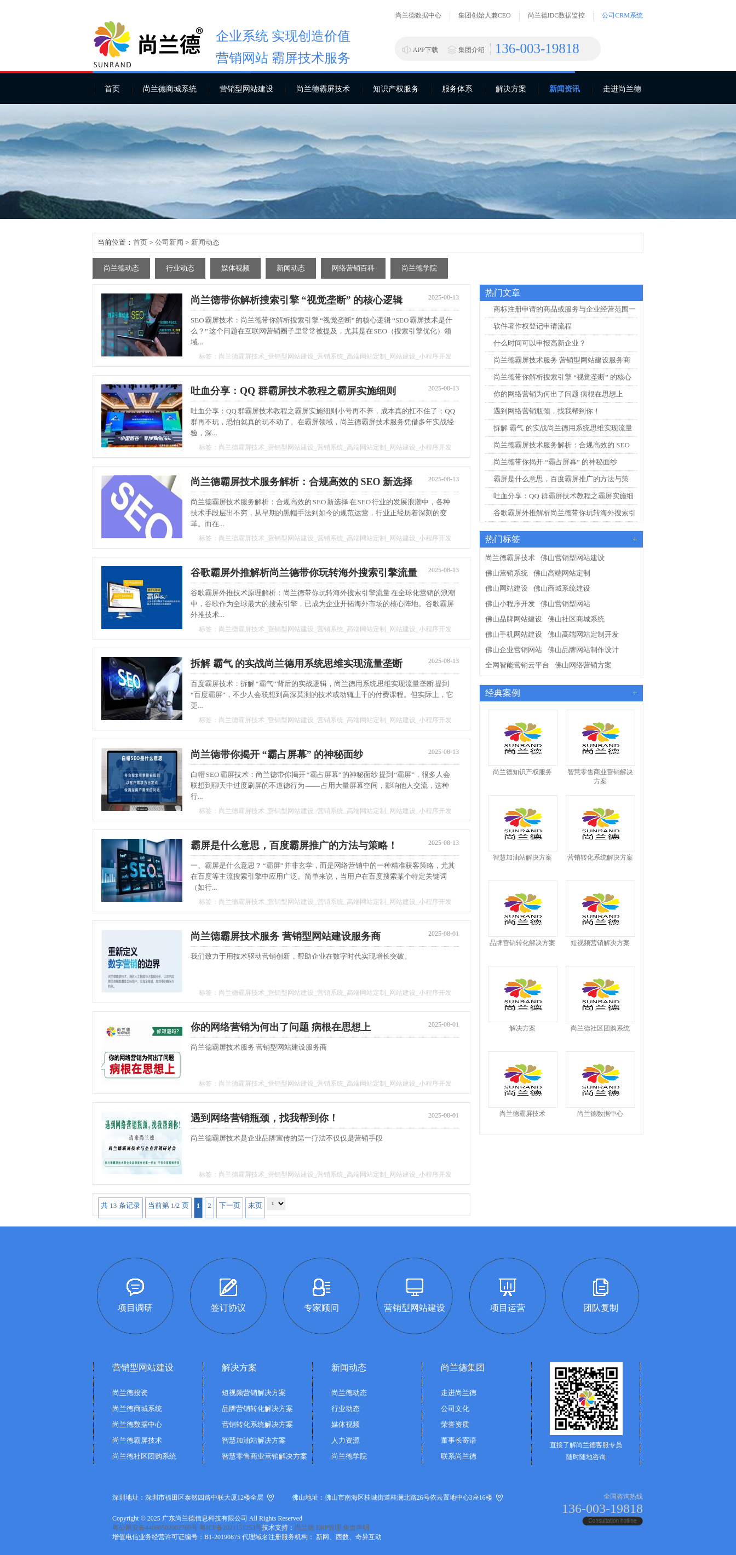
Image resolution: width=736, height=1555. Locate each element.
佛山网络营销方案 (583, 665)
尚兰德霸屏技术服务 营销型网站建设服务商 (286, 936)
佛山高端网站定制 (561, 573)
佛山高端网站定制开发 (583, 634)
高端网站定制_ (368, 356)
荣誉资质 (455, 1424)
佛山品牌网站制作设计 (583, 650)
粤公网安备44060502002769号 (155, 1527)
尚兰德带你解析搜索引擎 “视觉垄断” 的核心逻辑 (297, 300)
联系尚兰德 (458, 1456)
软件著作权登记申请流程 (532, 326)
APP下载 (425, 50)
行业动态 (180, 268)
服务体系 (457, 89)
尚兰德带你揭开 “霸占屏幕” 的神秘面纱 (277, 754)
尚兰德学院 (419, 268)
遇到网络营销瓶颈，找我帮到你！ (264, 1118)
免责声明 (356, 1527)
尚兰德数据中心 (418, 15)
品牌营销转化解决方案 (257, 1408)
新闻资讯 (564, 89)
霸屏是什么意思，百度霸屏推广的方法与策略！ (294, 845)
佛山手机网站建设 (513, 634)
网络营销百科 (353, 268)
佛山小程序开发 (510, 604)
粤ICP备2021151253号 (230, 1527)
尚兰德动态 (121, 268)
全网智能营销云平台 (517, 665)
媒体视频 (235, 268)
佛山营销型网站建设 (572, 558)
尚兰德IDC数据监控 (556, 15)
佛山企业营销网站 (513, 650)
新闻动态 (205, 242)
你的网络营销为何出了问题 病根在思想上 (281, 1027)
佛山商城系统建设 (561, 588)
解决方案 (511, 89)
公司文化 (455, 1408)
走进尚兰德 (622, 89)
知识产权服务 (396, 89)
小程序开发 (435, 356)
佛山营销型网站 (565, 604)
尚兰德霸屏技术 (323, 89)
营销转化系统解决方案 (257, 1424)
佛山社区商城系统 (576, 619)
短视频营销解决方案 (254, 1393)
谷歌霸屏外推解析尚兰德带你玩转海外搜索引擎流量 (304, 572)
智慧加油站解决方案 (254, 1440)
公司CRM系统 (622, 15)
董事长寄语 (458, 1440)
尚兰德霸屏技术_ (243, 356)
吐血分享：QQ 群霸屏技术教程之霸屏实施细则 (293, 390)
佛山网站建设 (506, 588)
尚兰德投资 (130, 1393)
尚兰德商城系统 (170, 89)
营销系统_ (332, 356)
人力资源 (345, 1440)
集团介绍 (471, 50)
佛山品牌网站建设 (513, 619)
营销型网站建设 (246, 89)
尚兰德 (304, 1527)
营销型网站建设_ (292, 356)
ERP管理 (328, 1527)
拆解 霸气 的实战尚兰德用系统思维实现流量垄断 (297, 663)
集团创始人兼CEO (484, 15)
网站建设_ (404, 356)
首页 (112, 89)
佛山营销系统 (506, 573)
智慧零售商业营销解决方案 (264, 1456)
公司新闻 (169, 242)
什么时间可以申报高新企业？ (539, 343)
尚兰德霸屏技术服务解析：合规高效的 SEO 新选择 (301, 481)
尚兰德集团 (463, 1367)
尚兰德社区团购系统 (144, 1456)
